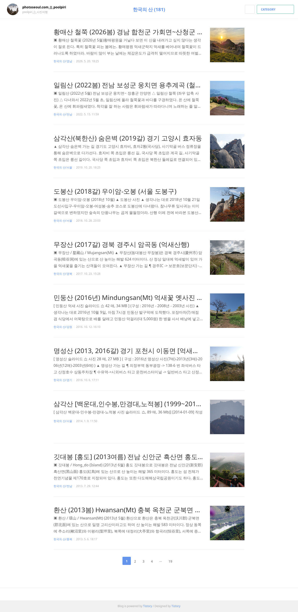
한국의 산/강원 (63, 327)
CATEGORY (276, 9)
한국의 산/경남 (63, 61)
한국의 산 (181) (149, 9)
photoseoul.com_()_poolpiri (46, 7)
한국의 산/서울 (63, 167)
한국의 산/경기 (63, 380)
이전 (115, 561)
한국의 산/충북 (63, 539)
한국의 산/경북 (63, 274)
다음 (183, 561)
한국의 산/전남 (63, 114)
